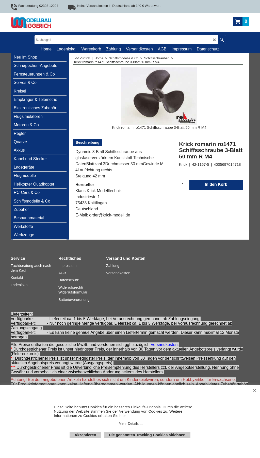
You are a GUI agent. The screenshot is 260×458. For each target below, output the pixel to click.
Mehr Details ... (130, 424)
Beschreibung (87, 142)
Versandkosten (164, 344)
